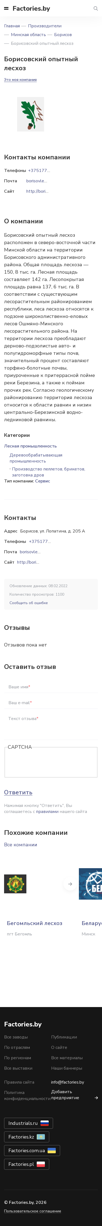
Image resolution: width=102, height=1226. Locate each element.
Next (70, 884)
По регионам (17, 1058)
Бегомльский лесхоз (34, 923)
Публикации (64, 1037)
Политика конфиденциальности (27, 1096)
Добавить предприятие (65, 1095)
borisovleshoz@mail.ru (41, 552)
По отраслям (17, 1047)
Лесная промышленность (30, 446)
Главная (12, 26)
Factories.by (31, 8)
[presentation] (49, 762)
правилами (47, 812)
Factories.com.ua (26, 1150)
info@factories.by (67, 1082)
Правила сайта (19, 1082)
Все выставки (18, 1068)
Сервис (42, 481)
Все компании (20, 844)
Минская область (28, 35)
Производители (44, 26)
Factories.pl (21, 1164)
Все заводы (16, 1037)
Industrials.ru (23, 1123)
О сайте (59, 1047)
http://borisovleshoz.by (39, 562)
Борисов (63, 35)
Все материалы (67, 1058)
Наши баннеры (66, 1068)
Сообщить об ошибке (29, 602)
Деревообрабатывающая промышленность (36, 458)
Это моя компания (20, 79)
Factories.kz (21, 1137)
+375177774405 (46, 542)
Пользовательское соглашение (32, 1211)
